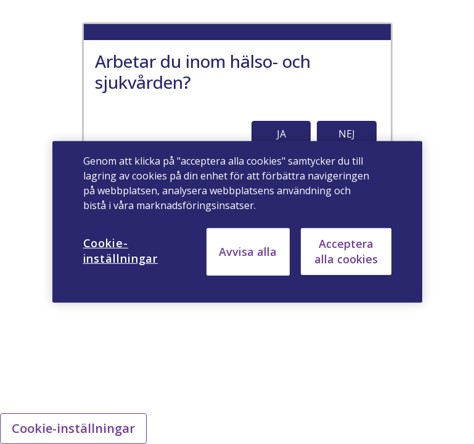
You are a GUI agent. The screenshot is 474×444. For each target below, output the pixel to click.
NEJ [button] (346, 134)
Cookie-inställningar (73, 428)
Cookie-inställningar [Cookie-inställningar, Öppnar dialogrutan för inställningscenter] (120, 251)
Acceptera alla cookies (346, 251)
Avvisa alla (248, 251)
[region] (237, 222)
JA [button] (281, 134)
